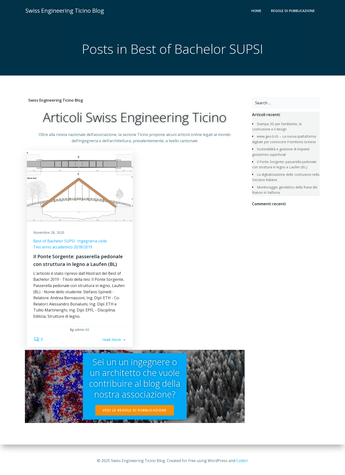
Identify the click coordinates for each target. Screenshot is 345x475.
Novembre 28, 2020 (49, 234)
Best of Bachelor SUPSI (55, 242)
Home (257, 11)
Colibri (242, 460)
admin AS (82, 331)
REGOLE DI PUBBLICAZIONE (293, 11)
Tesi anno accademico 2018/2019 (63, 249)
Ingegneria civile (93, 242)
